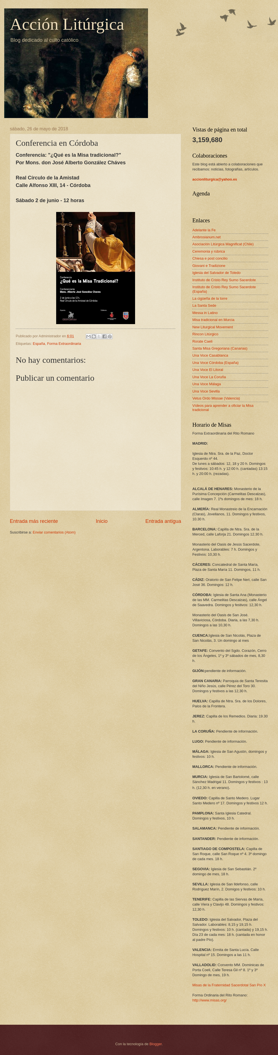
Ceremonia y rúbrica (208, 251)
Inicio (102, 521)
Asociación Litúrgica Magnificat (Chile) (223, 244)
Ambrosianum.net (206, 237)
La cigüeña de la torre (209, 298)
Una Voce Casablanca (210, 355)
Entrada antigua (163, 521)
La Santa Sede (204, 305)
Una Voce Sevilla (206, 391)
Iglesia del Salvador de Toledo (216, 273)
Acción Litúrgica (67, 24)
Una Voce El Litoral (207, 370)
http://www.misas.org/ (209, 1000)
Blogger (155, 1044)
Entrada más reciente (34, 521)
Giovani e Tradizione (208, 266)
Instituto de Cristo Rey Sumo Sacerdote (224, 280)
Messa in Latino (205, 313)
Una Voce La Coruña (209, 377)
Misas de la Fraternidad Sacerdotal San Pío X (229, 985)
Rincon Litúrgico (205, 334)
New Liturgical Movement (212, 327)
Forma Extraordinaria (64, 343)
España (39, 343)
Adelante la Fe (204, 230)
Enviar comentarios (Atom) (54, 532)
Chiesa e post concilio (209, 258)
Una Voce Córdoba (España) (215, 363)
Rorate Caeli (202, 341)
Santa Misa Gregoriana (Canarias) (219, 348)
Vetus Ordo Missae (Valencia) (216, 398)
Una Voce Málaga (206, 384)
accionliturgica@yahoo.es (214, 179)
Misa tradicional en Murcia (213, 320)
